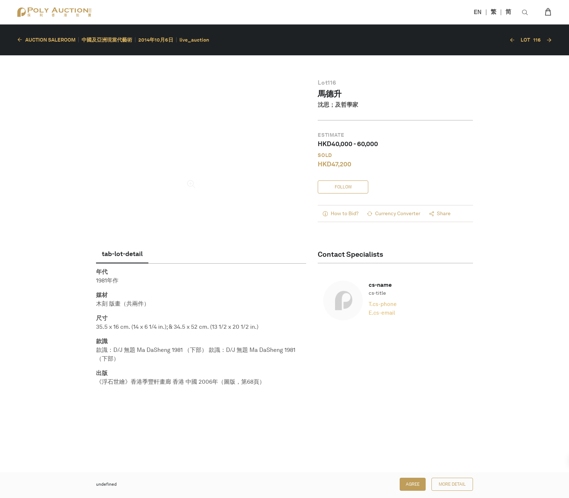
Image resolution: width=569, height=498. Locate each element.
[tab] (122, 254)
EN (478, 12)
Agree (413, 484)
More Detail (452, 484)
